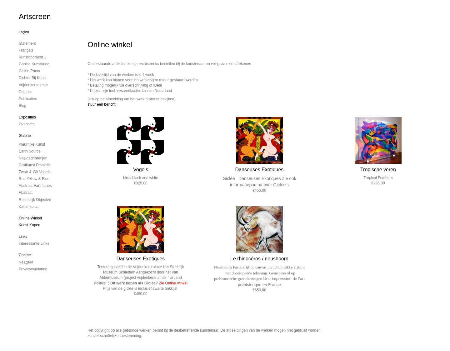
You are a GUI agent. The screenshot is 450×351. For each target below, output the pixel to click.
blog (22, 105)
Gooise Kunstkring (34, 64)
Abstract (25, 192)
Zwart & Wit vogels (34, 172)
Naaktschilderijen (33, 158)
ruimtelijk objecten (35, 200)
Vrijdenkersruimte (33, 85)
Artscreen (35, 16)
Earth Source (30, 151)
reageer (26, 262)
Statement (27, 43)
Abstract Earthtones (35, 185)
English (24, 32)
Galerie (25, 135)
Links (23, 236)
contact (25, 92)
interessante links (34, 243)
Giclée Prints (29, 71)
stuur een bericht (101, 104)
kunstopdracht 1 (32, 57)
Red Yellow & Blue (34, 179)
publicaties (28, 99)
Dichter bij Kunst (33, 78)
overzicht (27, 124)
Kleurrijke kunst (32, 144)
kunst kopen (29, 225)
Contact (25, 255)
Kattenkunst (28, 206)
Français (26, 50)
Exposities (27, 117)
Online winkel (30, 218)
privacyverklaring (33, 269)
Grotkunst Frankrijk (34, 165)
